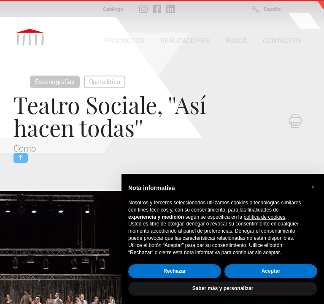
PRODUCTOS (124, 41)
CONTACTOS (282, 41)
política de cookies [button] (264, 217)
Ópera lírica (104, 82)
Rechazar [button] (174, 271)
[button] (313, 187)
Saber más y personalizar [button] (223, 288)
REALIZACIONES (185, 41)
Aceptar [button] (271, 271)
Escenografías (55, 82)
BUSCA (236, 41)
